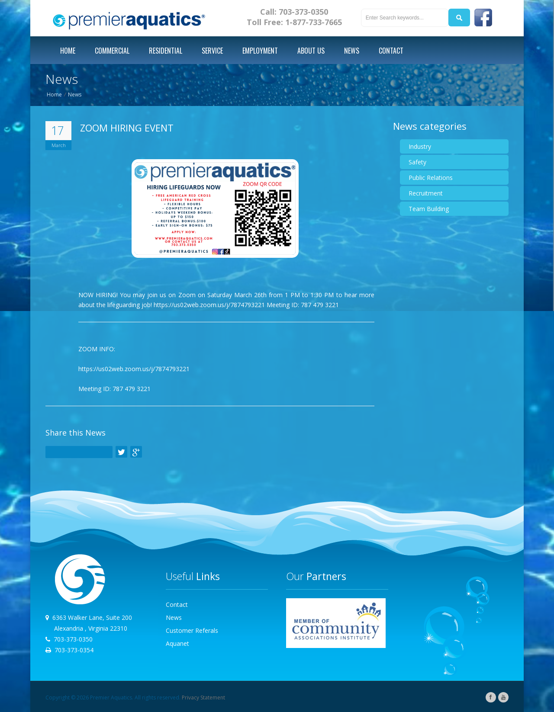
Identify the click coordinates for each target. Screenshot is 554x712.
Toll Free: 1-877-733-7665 (294, 22)
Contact (177, 604)
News (74, 94)
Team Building (429, 209)
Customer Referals (192, 630)
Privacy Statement (203, 697)
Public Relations (431, 177)
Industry (420, 146)
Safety (417, 162)
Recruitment (426, 193)
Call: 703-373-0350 (294, 11)
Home (54, 94)
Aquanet (177, 643)
